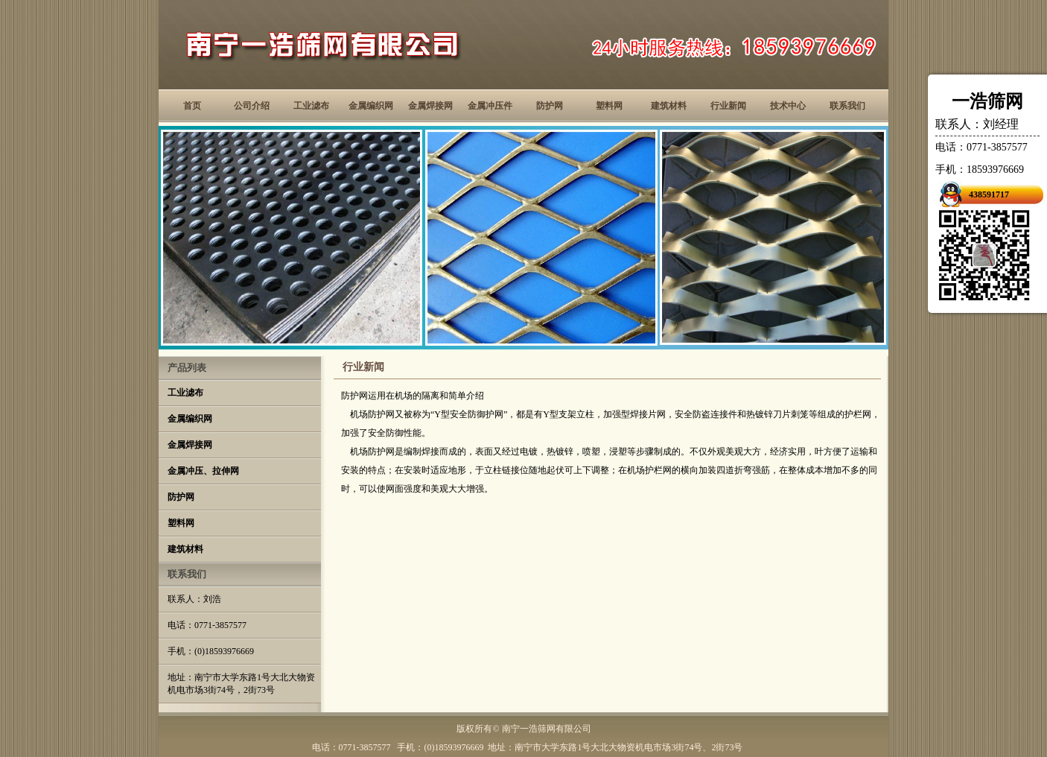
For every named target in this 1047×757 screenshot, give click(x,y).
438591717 (989, 194)
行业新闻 (728, 106)
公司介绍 (252, 106)
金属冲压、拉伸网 (203, 471)
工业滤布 (311, 106)
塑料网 (609, 106)
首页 (192, 106)
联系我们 (847, 106)
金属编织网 (371, 106)
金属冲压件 (490, 106)
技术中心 (788, 106)
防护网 (549, 106)
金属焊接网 (430, 106)
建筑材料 (669, 106)
